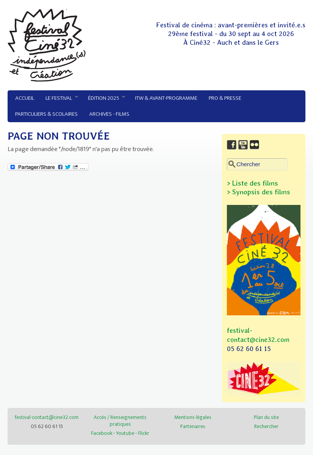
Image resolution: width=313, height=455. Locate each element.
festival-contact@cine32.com (47, 417)
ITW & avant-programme (166, 98)
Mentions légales (192, 417)
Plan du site (266, 417)
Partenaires (192, 426)
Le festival (59, 98)
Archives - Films (109, 114)
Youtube (125, 433)
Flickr (143, 433)
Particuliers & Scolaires (46, 114)
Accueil (24, 98)
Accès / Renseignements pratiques (120, 420)
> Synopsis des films (258, 192)
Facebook (101, 433)
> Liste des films (252, 183)
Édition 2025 (103, 98)
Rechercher (266, 426)
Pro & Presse (225, 98)
